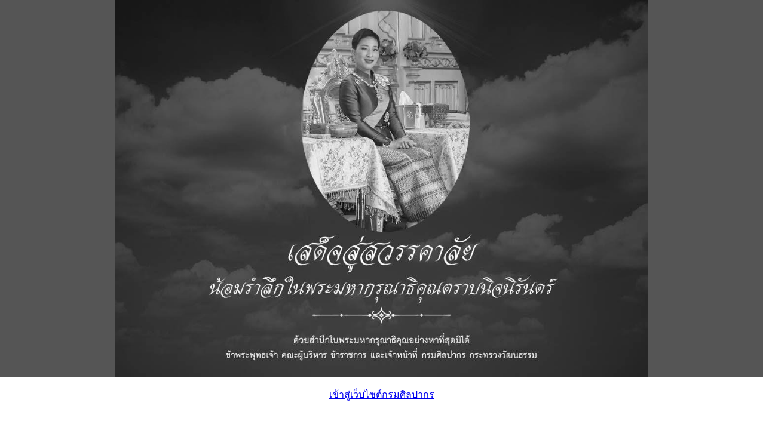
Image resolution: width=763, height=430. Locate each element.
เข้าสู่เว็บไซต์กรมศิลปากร (381, 394)
